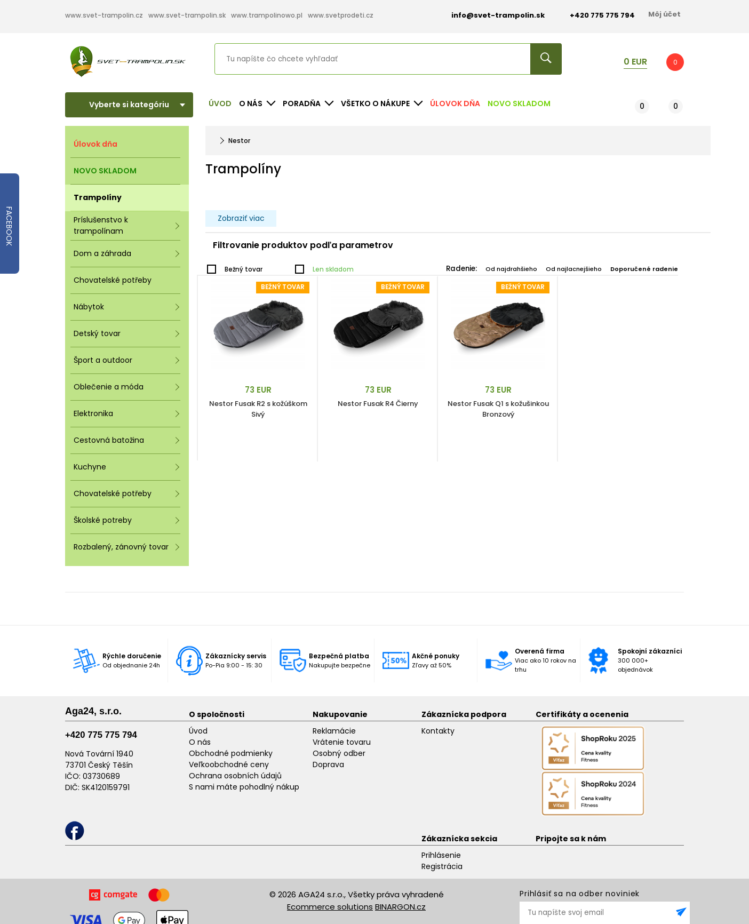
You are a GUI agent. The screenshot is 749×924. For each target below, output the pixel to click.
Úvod (220, 103)
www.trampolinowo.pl (266, 15)
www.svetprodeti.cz (340, 15)
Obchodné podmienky (231, 753)
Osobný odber (339, 753)
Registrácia (442, 866)
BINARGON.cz (400, 906)
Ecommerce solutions (330, 906)
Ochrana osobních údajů (235, 775)
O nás (200, 742)
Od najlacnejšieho (574, 269)
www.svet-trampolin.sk (187, 15)
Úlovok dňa (455, 103)
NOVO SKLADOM (519, 103)
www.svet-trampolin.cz (104, 15)
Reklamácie (334, 731)
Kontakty (438, 731)
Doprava (328, 764)
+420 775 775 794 (101, 735)
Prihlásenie (441, 855)
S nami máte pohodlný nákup (244, 787)
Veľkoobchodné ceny (229, 764)
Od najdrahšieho (511, 269)
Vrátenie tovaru (342, 742)
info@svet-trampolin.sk (490, 15)
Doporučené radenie (644, 269)
